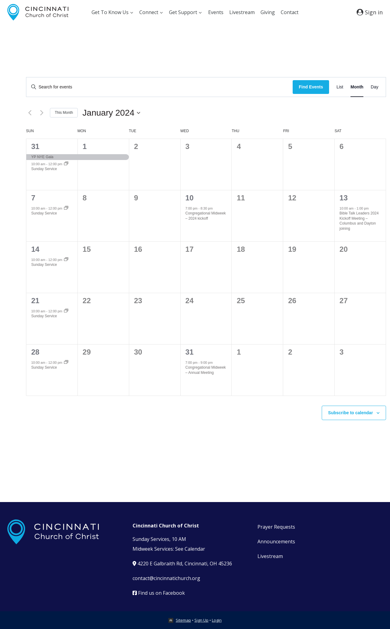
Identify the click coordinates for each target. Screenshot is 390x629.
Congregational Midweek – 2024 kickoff (206, 216)
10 (190, 198)
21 (35, 300)
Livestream (242, 12)
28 (35, 352)
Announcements (276, 541)
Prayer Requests (276, 526)
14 (35, 249)
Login (217, 620)
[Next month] (41, 113)
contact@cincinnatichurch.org (166, 578)
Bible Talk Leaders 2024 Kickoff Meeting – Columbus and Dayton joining (359, 221)
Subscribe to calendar (350, 412)
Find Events (311, 86)
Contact (289, 12)
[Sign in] (370, 12)
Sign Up (201, 620)
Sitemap (183, 620)
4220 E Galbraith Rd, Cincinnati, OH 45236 (182, 563)
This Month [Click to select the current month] (64, 112)
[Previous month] (29, 113)
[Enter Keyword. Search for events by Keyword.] (159, 87)
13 (343, 198)
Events (215, 12)
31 (35, 146)
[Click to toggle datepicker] (111, 113)
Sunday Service (44, 169)
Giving (268, 12)
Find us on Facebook (159, 593)
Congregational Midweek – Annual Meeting (206, 370)
